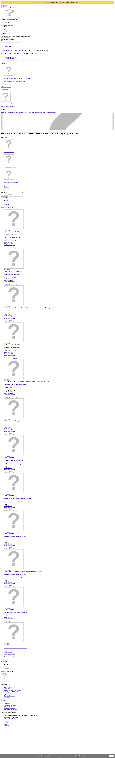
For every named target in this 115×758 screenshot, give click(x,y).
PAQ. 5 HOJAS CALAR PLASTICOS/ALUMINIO (15, 612)
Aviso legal (7, 688)
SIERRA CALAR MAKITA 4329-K (12, 347)
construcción (38, 112)
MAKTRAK (31, 112)
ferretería (20, 112)
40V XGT (7, 112)
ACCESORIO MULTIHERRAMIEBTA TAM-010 (15, 648)
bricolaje (25, 112)
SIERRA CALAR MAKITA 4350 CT (12, 274)
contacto (6, 44)
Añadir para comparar (9, 245)
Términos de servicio (9, 696)
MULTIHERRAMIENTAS (11, 58)
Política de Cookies (9, 693)
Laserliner (50, 112)
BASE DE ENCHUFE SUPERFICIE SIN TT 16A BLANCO (17, 78)
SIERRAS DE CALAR (10, 57)
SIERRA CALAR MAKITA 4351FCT (12, 311)
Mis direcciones (8, 706)
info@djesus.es (11, 718)
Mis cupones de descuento (10, 709)
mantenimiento (14, 112)
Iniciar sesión (4, 5)
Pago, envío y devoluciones (11, 691)
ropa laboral (44, 112)
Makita (3, 112)
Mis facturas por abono (10, 705)
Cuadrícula (6, 187)
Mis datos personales (9, 708)
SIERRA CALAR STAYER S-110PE (12, 234)
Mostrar (3, 194)
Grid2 (5, 189)
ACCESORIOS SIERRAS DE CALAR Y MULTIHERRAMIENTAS (21, 60)
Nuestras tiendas (5, 89)
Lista (5, 188)
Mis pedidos (7, 703)
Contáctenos (4, 6)
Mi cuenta (3, 700)
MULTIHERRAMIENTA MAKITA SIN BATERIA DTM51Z (17, 498)
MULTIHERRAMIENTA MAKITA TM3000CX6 (15, 574)
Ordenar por (4, 192)
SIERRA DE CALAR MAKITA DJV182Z (13, 460)
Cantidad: (6, 247)
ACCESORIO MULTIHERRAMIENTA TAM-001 (15, 384)
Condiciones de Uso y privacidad (12, 690)
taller (54, 112)
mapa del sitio (7, 46)
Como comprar (8, 694)
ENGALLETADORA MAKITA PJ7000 (13, 423)
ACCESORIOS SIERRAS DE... (11, 182)
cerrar (111, 755)
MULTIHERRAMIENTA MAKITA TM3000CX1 (15, 536)
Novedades (4, 63)
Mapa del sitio (7, 697)
